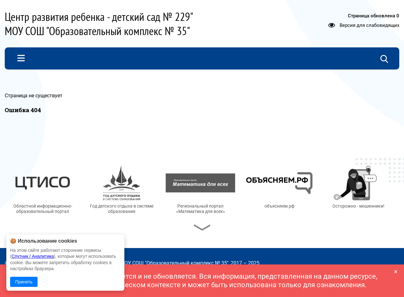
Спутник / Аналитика (33, 256)
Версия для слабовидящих (369, 25)
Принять (24, 281)
